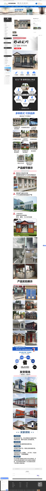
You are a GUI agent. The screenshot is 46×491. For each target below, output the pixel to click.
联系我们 (41, 0)
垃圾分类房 (16, 6)
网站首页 (6, 6)
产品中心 (24, 6)
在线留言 (34, 0)
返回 (41, 15)
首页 (7, 15)
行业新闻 (20, 485)
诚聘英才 (27, 485)
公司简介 (32, 6)
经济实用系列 (14, 15)
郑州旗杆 (13, 486)
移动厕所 (13, 6)
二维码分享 (41, 35)
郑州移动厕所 (13, 485)
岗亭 (9, 6)
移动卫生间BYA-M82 (36, 25)
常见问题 (20, 486)
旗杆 (20, 6)
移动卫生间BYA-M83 (36, 24)
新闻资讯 (35, 6)
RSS (36, 0)
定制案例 (28, 6)
